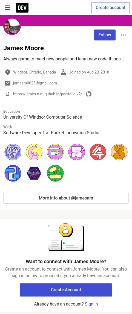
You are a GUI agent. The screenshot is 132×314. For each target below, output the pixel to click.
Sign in (91, 304)
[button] (12, 152)
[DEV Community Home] (22, 7)
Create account (110, 7)
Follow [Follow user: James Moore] (104, 34)
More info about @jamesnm (66, 198)
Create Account (66, 289)
